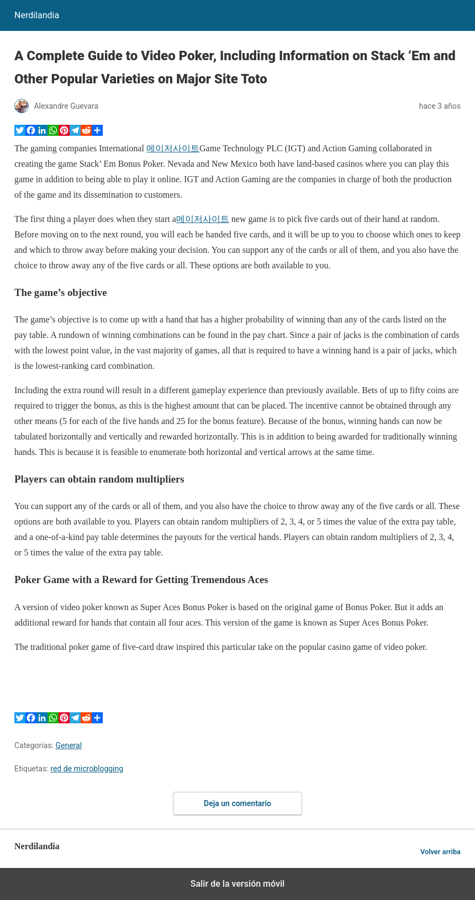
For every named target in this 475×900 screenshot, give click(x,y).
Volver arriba (440, 852)
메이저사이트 (172, 148)
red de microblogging (86, 768)
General (69, 745)
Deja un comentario (237, 803)
